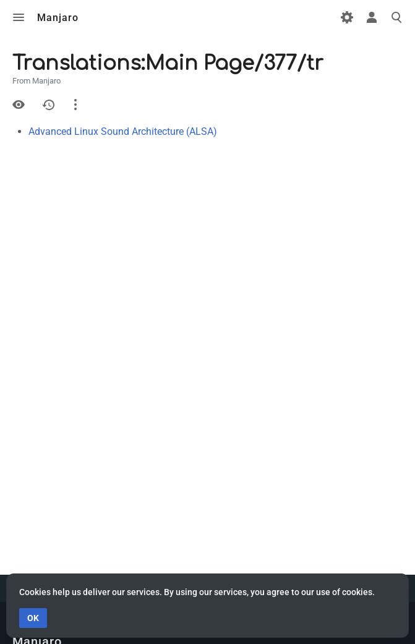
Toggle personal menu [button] (371, 17)
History (48, 104)
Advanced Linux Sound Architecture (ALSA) (122, 131)
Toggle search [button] (396, 17)
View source (18, 104)
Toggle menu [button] (18, 17)
